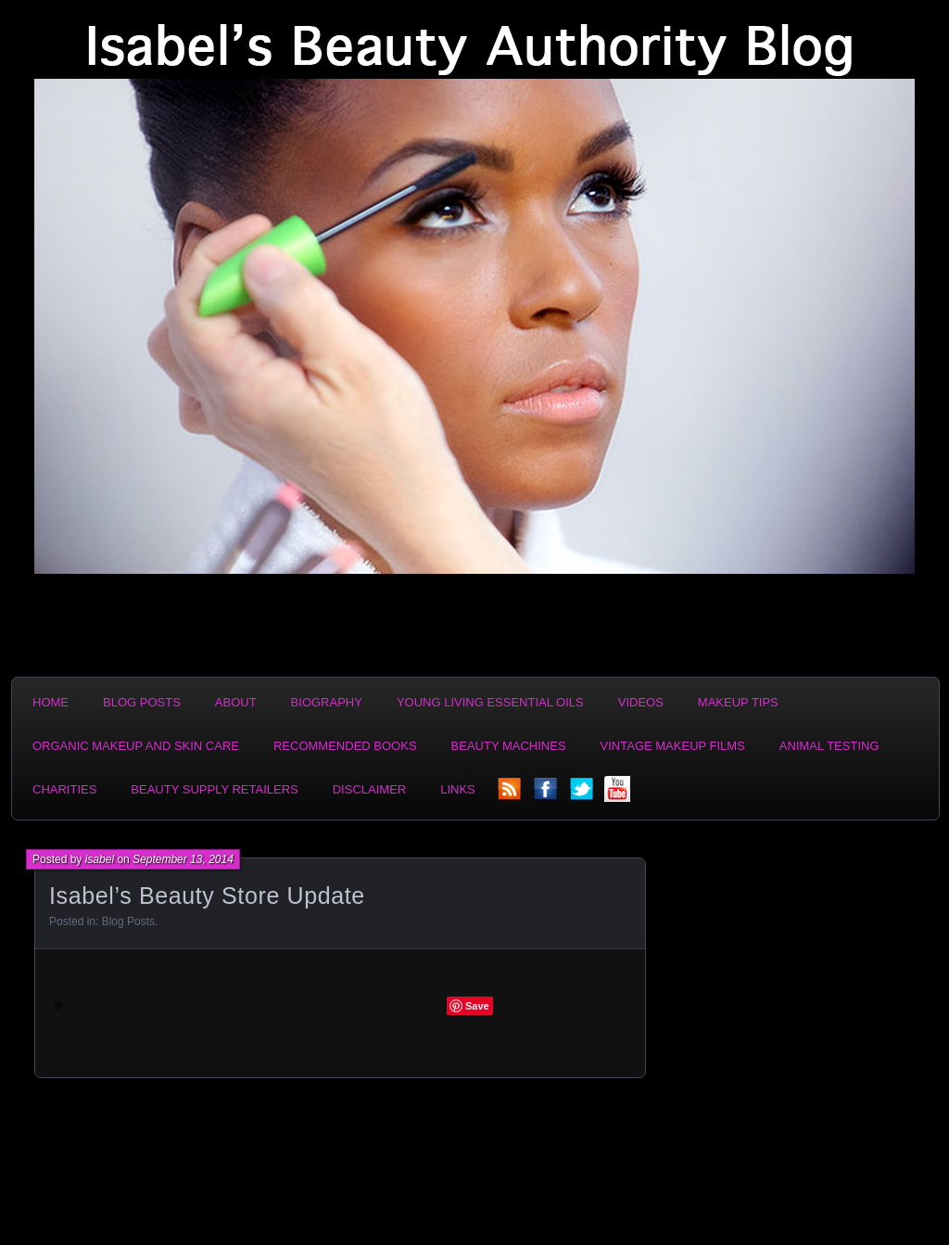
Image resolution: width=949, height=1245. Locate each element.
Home (50, 702)
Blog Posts (142, 702)
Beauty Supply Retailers (214, 789)
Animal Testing (829, 746)
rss (510, 794)
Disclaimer (369, 789)
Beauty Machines (508, 746)
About (236, 702)
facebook (547, 794)
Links (457, 789)
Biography (326, 702)
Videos (641, 702)
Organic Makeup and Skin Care (135, 746)
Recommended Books (345, 746)
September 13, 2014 (183, 859)
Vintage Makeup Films (673, 746)
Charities (64, 789)
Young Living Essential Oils (490, 702)
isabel (99, 859)
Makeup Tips (738, 702)
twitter (583, 794)
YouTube (619, 794)
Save (477, 1005)
